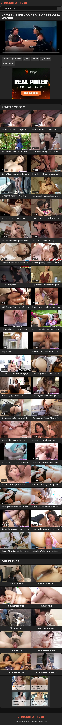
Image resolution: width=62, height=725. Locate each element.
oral (7, 59)
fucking (47, 59)
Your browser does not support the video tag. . (31, 38)
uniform (17, 59)
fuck (36, 59)
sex (27, 59)
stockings (9, 63)
